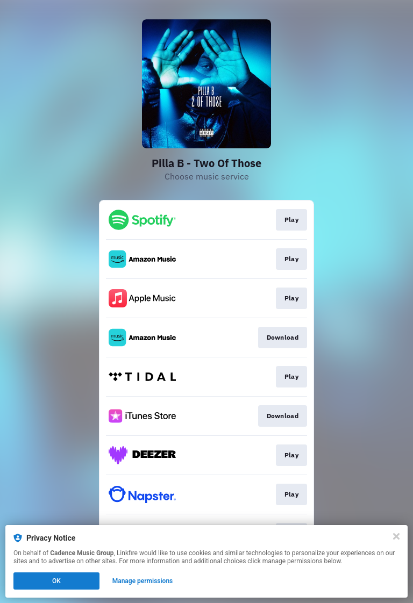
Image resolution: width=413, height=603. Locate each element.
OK (56, 581)
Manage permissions (142, 581)
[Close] (396, 536)
